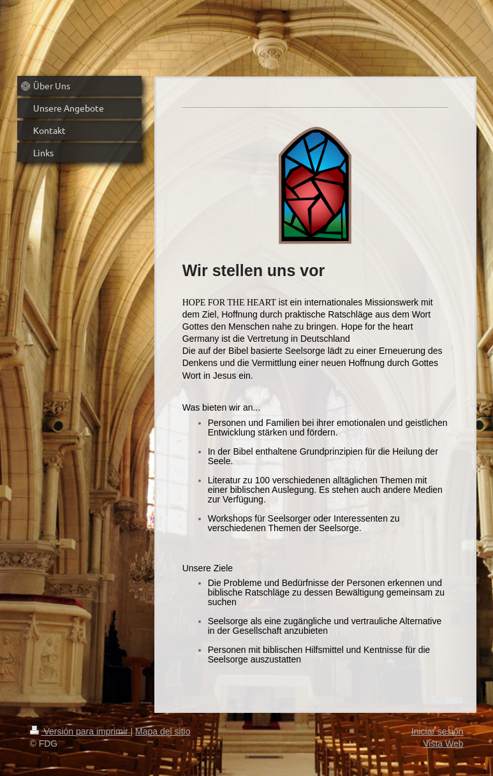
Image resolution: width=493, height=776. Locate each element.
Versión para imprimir (80, 731)
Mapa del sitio (162, 731)
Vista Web (443, 743)
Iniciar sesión (437, 731)
